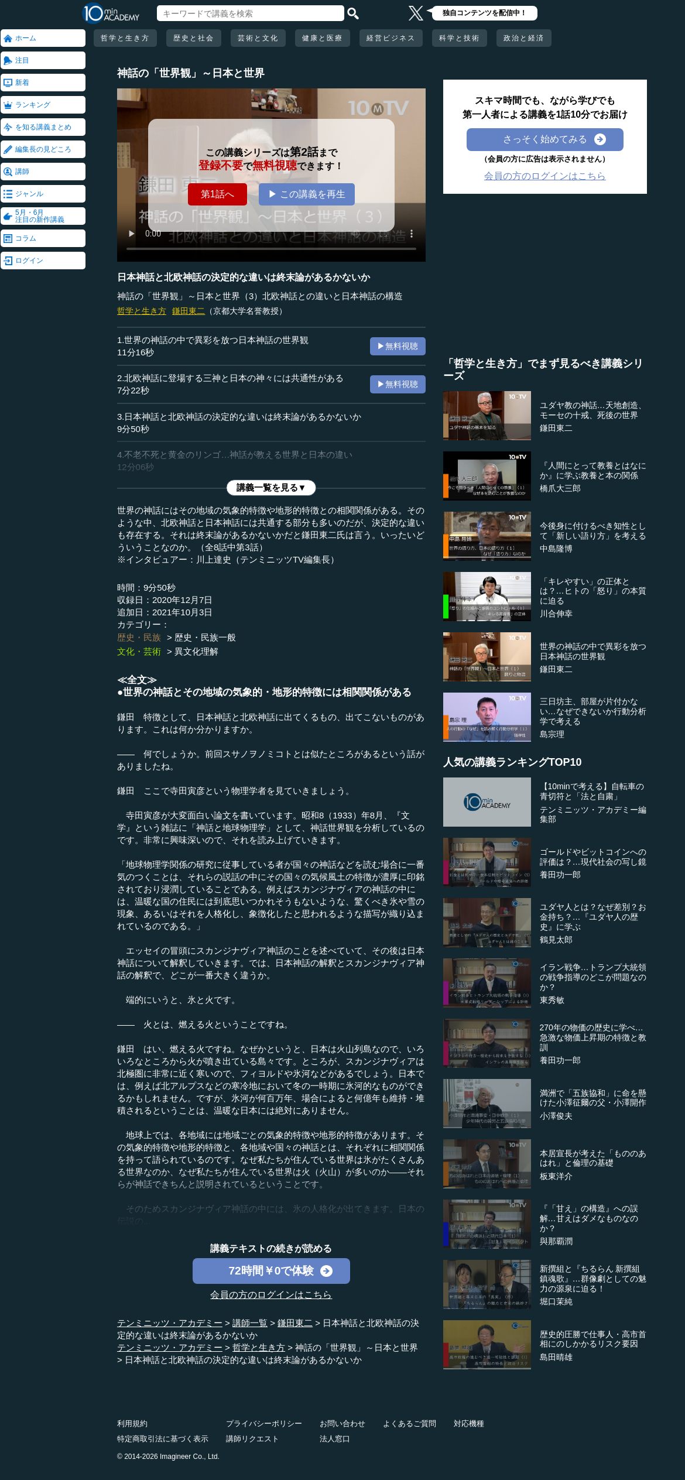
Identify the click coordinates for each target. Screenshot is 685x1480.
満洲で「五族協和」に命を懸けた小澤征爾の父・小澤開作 (593, 1098)
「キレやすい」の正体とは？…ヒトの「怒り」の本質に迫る (593, 591)
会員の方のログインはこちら (271, 1295)
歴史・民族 (139, 637)
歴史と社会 (193, 38)
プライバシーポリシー (264, 1423)
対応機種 (469, 1423)
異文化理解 (196, 651)
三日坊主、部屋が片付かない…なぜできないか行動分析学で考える (593, 711)
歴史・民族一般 (205, 637)
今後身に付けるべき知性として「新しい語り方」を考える (593, 530)
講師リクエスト (252, 1438)
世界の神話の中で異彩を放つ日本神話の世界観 (593, 651)
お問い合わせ (342, 1423)
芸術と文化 (258, 38)
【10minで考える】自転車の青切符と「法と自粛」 (592, 791)
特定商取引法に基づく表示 (162, 1438)
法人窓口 (335, 1438)
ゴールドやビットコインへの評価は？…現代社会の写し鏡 (593, 856)
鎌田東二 (188, 311)
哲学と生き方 (125, 38)
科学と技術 (459, 38)
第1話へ (217, 194)
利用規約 (132, 1423)
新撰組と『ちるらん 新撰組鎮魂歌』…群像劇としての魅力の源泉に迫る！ (593, 1278)
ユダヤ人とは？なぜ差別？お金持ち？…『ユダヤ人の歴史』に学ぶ (593, 916)
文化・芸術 (139, 651)
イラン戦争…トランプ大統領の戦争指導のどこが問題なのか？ (593, 977)
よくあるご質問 (409, 1423)
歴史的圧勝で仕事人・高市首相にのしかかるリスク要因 (593, 1339)
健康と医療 (322, 38)
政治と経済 (524, 38)
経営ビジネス (391, 38)
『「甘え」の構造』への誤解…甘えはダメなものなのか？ (589, 1218)
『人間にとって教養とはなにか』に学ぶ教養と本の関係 (593, 470)
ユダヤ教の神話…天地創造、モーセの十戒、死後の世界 (593, 410)
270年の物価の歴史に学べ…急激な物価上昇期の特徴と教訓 (593, 1037)
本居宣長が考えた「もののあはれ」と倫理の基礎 (593, 1158)
